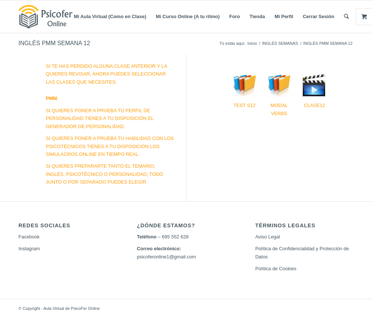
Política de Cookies (275, 268)
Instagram (29, 248)
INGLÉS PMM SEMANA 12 (54, 43)
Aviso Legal (267, 237)
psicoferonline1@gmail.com (166, 257)
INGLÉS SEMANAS (280, 43)
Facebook (29, 237)
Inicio (252, 43)
